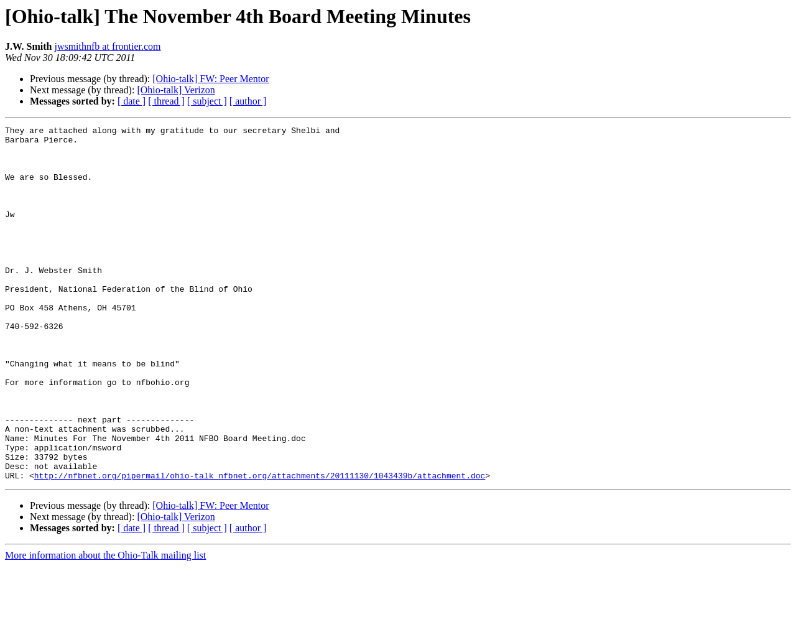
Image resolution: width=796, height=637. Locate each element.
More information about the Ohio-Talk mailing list (105, 626)
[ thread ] (166, 101)
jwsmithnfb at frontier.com (107, 46)
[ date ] (132, 101)
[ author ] (248, 101)
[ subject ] (207, 101)
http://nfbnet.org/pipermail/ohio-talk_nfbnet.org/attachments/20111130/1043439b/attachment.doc (259, 546)
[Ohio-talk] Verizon (176, 90)
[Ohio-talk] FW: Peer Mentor (210, 78)
